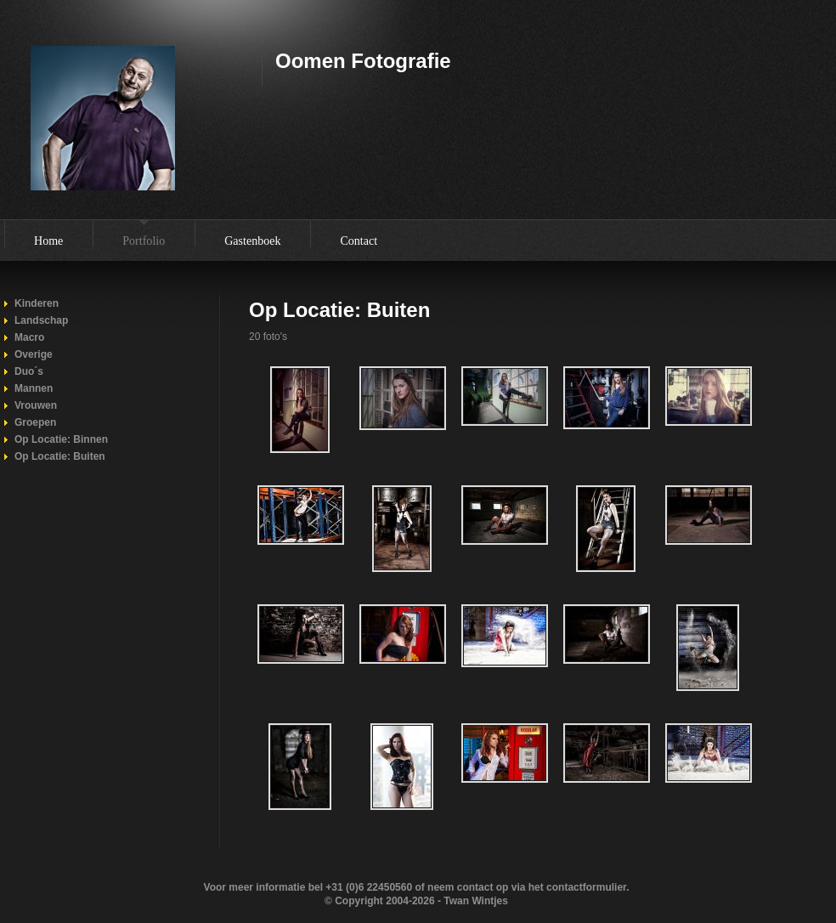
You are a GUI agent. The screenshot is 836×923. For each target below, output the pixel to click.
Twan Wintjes (475, 901)
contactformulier (586, 887)
